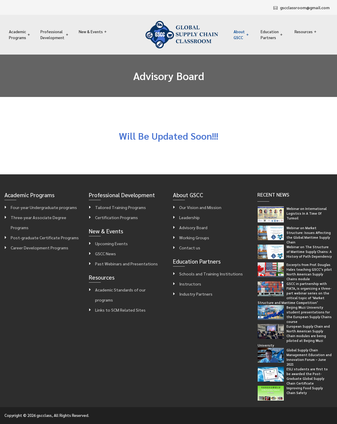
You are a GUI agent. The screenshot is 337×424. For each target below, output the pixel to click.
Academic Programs (17, 34)
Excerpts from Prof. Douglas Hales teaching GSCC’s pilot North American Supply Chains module (309, 271)
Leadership (189, 217)
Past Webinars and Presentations (126, 263)
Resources (304, 31)
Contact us (189, 247)
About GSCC (239, 34)
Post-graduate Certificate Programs (45, 237)
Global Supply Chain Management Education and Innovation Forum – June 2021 (309, 357)
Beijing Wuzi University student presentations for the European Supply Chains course (309, 314)
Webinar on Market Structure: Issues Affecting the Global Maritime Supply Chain (308, 235)
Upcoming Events (111, 243)
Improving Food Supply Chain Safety (304, 390)
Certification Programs (116, 217)
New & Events (91, 31)
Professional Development (52, 34)
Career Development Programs (39, 247)
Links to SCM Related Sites (120, 310)
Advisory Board (193, 227)
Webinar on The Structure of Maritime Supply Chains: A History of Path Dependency (309, 252)
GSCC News (105, 253)
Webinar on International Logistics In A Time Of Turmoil (306, 213)
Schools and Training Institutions (211, 273)
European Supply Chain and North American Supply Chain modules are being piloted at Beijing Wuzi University (294, 336)
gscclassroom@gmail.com (305, 7)
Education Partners (270, 34)
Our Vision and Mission (200, 207)
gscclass (44, 415)
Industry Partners (195, 294)
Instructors (190, 283)
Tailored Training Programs (120, 207)
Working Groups (194, 237)
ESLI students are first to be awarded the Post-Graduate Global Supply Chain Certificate (307, 376)
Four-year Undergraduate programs (44, 207)
